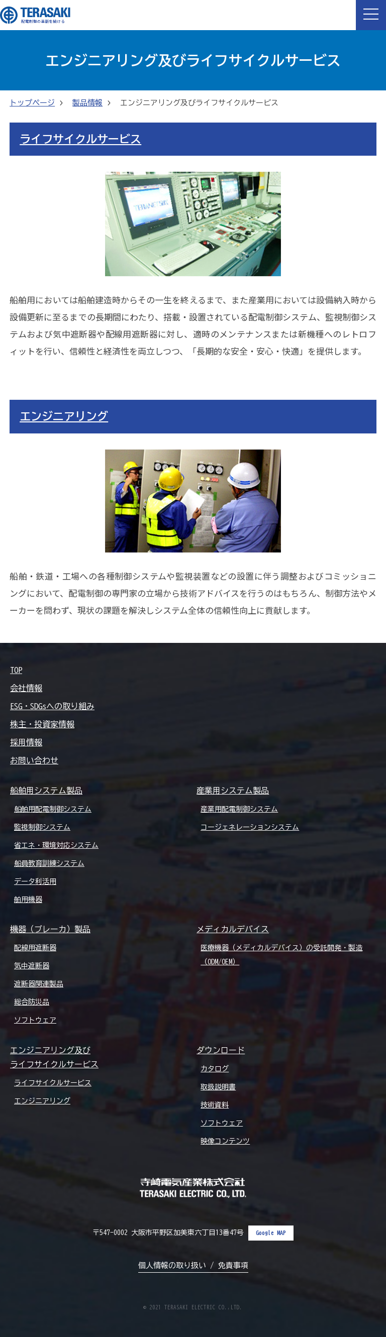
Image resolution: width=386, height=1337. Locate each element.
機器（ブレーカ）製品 (50, 929)
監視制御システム (42, 827)
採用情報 (26, 742)
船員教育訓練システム (49, 863)
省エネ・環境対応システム (56, 845)
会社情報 (26, 688)
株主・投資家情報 (42, 724)
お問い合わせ (34, 760)
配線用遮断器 (35, 947)
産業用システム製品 (233, 791)
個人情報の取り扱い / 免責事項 (193, 1265)
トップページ (32, 102)
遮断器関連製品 (38, 983)
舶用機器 (28, 899)
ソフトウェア (35, 1020)
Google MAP (271, 1233)
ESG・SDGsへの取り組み (52, 706)
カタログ (215, 1068)
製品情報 (87, 102)
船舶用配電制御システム (52, 809)
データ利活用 (35, 881)
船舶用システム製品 (46, 791)
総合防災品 (31, 1002)
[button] (371, 15)
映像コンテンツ (225, 1141)
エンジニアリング (64, 416)
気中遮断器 (31, 965)
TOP (16, 670)
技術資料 (215, 1104)
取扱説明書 (218, 1086)
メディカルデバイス (233, 929)
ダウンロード (221, 1050)
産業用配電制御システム (239, 809)
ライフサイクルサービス (80, 139)
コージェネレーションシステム (250, 827)
